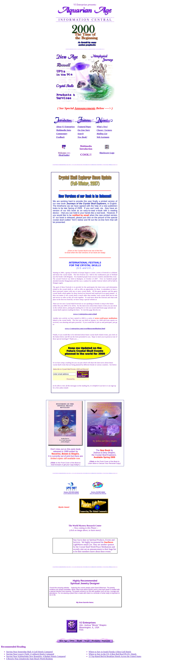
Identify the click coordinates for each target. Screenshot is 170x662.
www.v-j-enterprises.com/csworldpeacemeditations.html (85, 328)
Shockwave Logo (106, 153)
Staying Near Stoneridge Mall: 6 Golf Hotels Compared (29, 652)
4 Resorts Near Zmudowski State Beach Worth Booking (29, 659)
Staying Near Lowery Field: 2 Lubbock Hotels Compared (30, 654)
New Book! (82, 137)
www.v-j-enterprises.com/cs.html (85, 314)
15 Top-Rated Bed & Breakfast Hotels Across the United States (115, 656)
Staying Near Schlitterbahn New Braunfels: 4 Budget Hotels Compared (36, 656)
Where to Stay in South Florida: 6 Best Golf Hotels (110, 652)
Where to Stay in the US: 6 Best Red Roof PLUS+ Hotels (113, 654)
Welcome (62, 153)
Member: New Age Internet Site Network (98, 492)
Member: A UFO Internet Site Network (71, 492)
